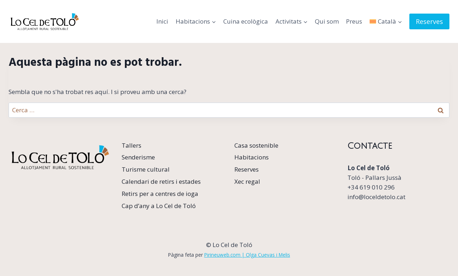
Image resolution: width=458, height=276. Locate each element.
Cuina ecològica (245, 21)
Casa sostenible (256, 145)
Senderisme (138, 157)
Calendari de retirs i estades (161, 181)
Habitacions (251, 157)
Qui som (327, 21)
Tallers (131, 145)
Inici (162, 21)
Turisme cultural (146, 169)
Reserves (429, 21)
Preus (354, 21)
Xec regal (247, 181)
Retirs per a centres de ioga (160, 193)
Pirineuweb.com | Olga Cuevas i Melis (247, 254)
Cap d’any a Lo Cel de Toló (159, 206)
